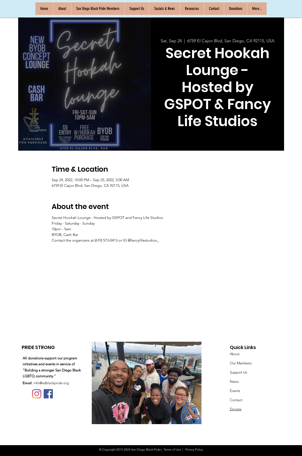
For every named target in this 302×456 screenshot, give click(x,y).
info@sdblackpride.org (51, 383)
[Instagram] (36, 393)
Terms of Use (172, 449)
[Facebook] (48, 393)
